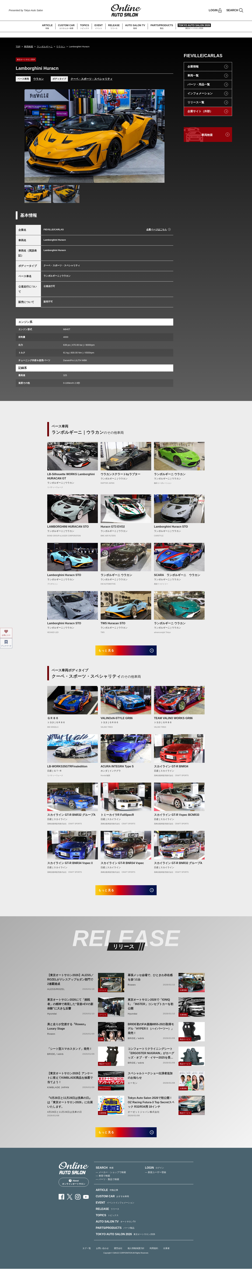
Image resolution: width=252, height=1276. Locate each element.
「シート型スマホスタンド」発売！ (69, 1053)
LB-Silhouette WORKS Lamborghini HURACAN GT (71, 476)
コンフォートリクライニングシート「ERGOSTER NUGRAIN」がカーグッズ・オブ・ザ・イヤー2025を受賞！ (151, 1058)
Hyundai (52, 1018)
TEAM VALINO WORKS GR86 (173, 720)
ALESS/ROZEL (56, 994)
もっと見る (110, 651)
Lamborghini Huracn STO (171, 526)
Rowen (132, 989)
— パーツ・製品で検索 (107, 1186)
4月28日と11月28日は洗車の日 (64, 1117)
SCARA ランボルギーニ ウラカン (177, 575)
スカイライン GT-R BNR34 (171, 768)
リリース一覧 (195, 102)
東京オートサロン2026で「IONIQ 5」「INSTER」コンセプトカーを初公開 (150, 1009)
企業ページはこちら (156, 229)
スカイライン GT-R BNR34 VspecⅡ (70, 865)
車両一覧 (193, 75)
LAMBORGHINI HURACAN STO (68, 526)
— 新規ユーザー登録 (155, 1179)
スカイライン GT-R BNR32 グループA (71, 817)
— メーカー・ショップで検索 (111, 1179)
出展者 (166, 1255)
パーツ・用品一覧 (198, 84)
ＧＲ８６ (52, 720)
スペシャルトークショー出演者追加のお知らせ (150, 1080)
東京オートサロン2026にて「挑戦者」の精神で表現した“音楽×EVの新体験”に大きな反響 (70, 1009)
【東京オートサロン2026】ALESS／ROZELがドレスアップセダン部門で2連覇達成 (70, 984)
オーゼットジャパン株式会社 (144, 1117)
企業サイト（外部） (200, 111)
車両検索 (28, 46)
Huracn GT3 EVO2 (113, 526)
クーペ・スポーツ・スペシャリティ (92, 78)
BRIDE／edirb (136, 1043)
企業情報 (193, 66)
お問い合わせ (102, 1255)
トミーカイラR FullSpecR (117, 817)
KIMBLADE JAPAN (58, 1092)
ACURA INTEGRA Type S (117, 768)
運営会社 (118, 1255)
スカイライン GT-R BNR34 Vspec (122, 865)
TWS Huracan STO (113, 623)
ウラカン (60, 46)
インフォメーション (200, 93)
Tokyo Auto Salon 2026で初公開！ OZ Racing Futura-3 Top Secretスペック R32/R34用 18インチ (151, 1107)
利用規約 (154, 1255)
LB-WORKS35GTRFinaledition (67, 768)
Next (158, 135)
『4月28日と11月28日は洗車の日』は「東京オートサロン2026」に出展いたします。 (70, 1107)
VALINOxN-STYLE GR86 (117, 720)
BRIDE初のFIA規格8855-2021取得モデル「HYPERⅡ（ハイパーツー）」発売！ (151, 1033)
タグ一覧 (86, 1255)
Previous (30, 135)
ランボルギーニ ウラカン (170, 474)
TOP (18, 46)
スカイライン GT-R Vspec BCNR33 (176, 817)
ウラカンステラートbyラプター (120, 474)
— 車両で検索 (103, 1183)
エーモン (133, 1088)
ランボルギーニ (45, 46)
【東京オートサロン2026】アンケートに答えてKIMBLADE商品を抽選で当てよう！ (70, 1083)
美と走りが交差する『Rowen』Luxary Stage (67, 1031)
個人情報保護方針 (136, 1255)
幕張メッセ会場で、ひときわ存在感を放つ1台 (150, 982)
